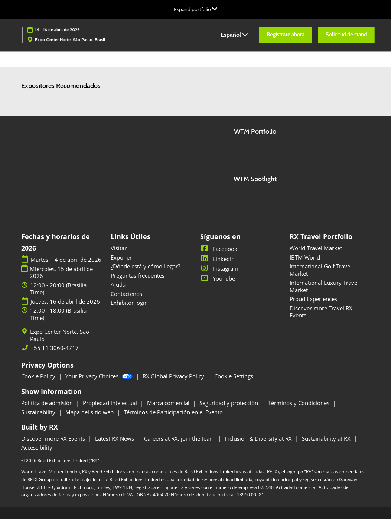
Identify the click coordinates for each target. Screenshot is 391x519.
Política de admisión (47, 403)
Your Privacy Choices (99, 376)
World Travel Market (316, 248)
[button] (285, 35)
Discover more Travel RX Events (321, 311)
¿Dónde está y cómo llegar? (145, 266)
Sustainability (39, 412)
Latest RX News (115, 438)
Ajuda (118, 284)
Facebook (218, 248)
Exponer (121, 257)
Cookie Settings (233, 376)
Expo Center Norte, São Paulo (59, 335)
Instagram (219, 268)
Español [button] (234, 34)
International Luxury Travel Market (324, 286)
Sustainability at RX (327, 438)
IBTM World (305, 257)
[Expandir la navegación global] (195, 9)
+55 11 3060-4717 (54, 348)
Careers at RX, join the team (180, 438)
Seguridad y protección (229, 403)
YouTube (217, 278)
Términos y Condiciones (299, 403)
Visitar (119, 248)
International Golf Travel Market (321, 269)
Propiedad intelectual (111, 403)
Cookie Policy (39, 376)
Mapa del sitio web (90, 412)
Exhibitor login (129, 302)
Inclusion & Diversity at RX (259, 438)
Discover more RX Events (54, 438)
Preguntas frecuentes (137, 275)
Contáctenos (126, 293)
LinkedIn (217, 258)
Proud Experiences (313, 299)
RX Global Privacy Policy (174, 376)
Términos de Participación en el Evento (173, 412)
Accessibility (36, 447)
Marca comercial (169, 403)
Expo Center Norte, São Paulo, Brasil (70, 39)
